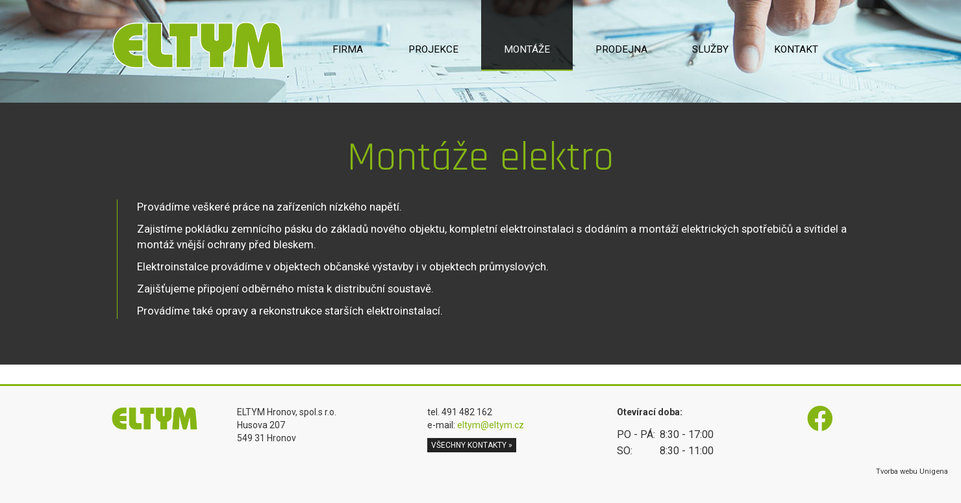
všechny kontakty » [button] (471, 445)
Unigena (933, 471)
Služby (710, 49)
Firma (347, 49)
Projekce (433, 49)
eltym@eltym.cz (490, 425)
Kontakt (796, 49)
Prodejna (621, 49)
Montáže (527, 49)
